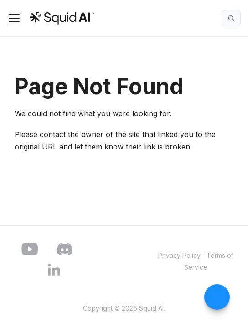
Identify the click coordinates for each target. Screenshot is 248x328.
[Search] (231, 18)
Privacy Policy (179, 255)
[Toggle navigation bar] (14, 18)
